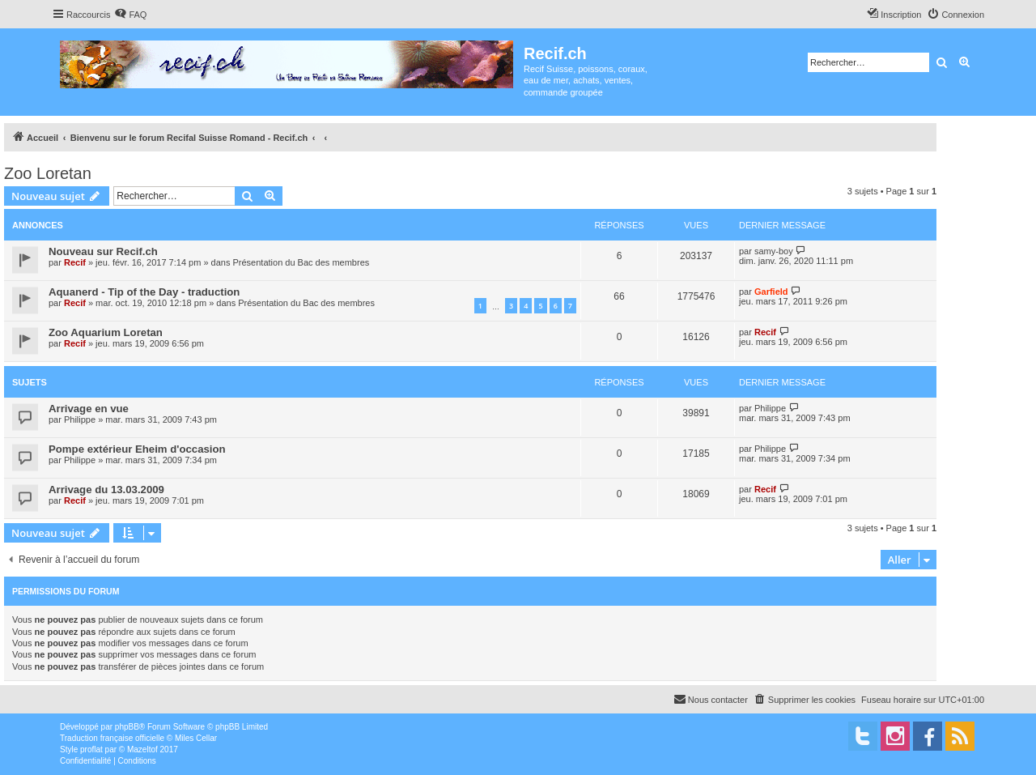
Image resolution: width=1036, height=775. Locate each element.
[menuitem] (130, 14)
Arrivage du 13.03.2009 (106, 489)
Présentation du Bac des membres (301, 262)
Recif (75, 262)
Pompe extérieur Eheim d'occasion (137, 449)
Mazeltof (142, 749)
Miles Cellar (196, 738)
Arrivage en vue (89, 408)
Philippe (80, 419)
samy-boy (773, 251)
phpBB (127, 726)
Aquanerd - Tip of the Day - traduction (144, 292)
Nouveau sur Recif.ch (103, 251)
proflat (91, 749)
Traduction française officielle (112, 738)
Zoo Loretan (47, 173)
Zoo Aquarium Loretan (106, 332)
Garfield (771, 291)
